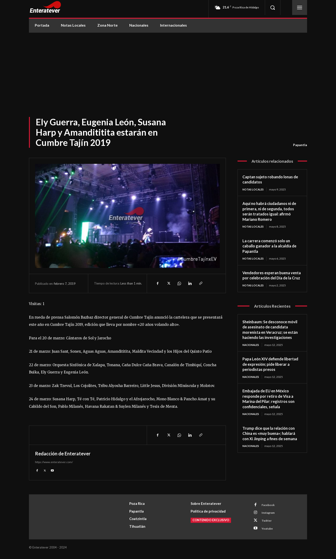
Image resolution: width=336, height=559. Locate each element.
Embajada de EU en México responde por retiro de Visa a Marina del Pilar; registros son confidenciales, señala (270, 410)
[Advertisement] (168, 67)
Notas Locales (254, 189)
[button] (272, 7)
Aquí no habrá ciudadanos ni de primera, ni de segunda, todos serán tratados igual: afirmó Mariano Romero (271, 211)
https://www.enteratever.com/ (54, 462)
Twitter (268, 523)
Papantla (300, 145)
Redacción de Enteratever (63, 453)
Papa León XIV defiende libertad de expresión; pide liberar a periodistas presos (268, 375)
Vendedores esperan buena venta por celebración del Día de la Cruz (270, 278)
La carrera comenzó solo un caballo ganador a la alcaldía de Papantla (269, 246)
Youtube (268, 532)
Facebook (269, 506)
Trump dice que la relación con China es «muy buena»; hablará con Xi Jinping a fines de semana (272, 445)
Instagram (269, 515)
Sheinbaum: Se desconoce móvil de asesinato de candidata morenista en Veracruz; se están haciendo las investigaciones (272, 338)
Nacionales (251, 356)
